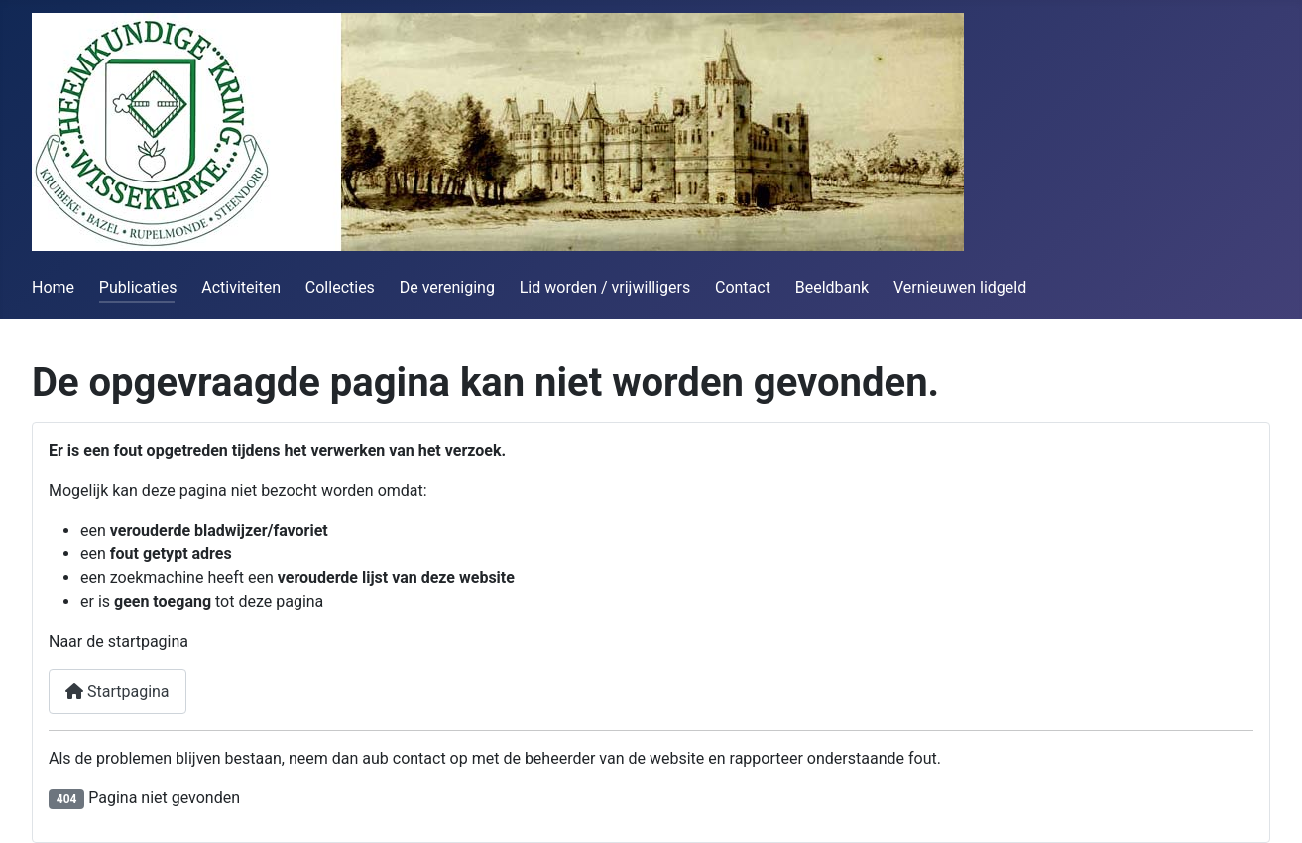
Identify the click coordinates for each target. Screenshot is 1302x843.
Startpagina (117, 691)
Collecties (340, 287)
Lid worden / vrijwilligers (605, 287)
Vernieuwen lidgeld (959, 287)
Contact (742, 287)
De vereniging (447, 287)
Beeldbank (832, 287)
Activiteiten (241, 287)
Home (53, 287)
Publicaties (138, 287)
